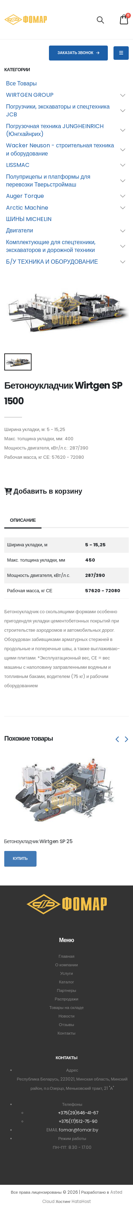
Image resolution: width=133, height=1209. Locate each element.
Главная (66, 956)
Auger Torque (25, 196)
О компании (66, 965)
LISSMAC (17, 165)
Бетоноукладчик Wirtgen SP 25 (38, 841)
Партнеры (66, 990)
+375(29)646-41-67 (78, 1113)
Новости (66, 1016)
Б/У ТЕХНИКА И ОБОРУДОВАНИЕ (52, 262)
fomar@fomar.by (78, 1129)
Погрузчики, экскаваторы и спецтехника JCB (58, 110)
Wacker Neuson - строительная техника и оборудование (60, 149)
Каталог (66, 982)
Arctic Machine (27, 208)
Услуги (66, 973)
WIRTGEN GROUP (30, 95)
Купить (20, 858)
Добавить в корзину (43, 491)
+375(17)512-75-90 (78, 1121)
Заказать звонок (78, 53)
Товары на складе (66, 1007)
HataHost (81, 1201)
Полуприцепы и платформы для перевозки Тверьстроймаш (48, 181)
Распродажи (66, 999)
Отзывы (66, 1024)
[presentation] (118, 740)
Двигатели (19, 230)
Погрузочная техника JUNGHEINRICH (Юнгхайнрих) (55, 130)
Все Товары (21, 83)
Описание (23, 520)
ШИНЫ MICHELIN (28, 219)
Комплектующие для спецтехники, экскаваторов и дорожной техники (50, 246)
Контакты (66, 1033)
